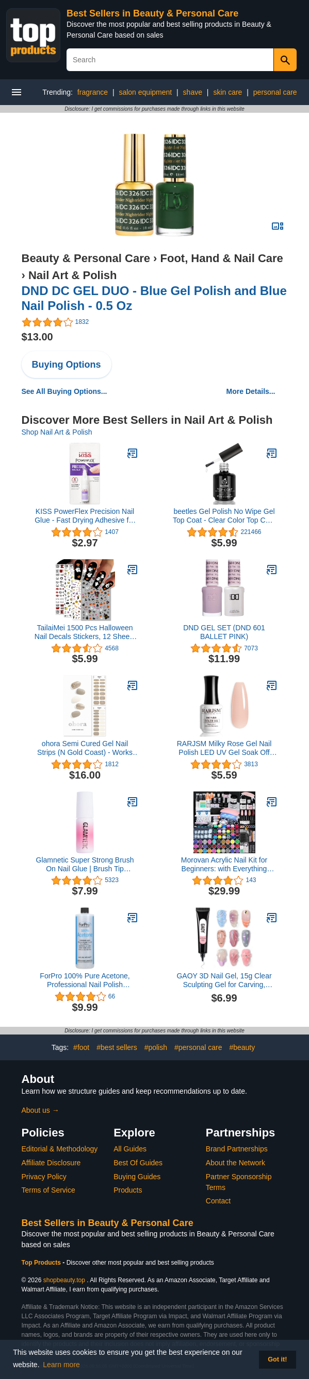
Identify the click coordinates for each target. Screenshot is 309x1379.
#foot (81, 1047)
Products (127, 1190)
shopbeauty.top (64, 1280)
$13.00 (37, 336)
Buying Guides (136, 1177)
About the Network (235, 1163)
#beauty (242, 1047)
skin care (227, 92)
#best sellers (116, 1047)
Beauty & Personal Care (86, 258)
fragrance (92, 92)
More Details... (250, 391)
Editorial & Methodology (60, 1149)
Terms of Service (48, 1190)
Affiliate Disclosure (51, 1163)
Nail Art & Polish (72, 275)
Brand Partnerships (237, 1149)
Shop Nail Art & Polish (57, 432)
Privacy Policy (44, 1177)
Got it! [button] (277, 1359)
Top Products (42, 1262)
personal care (275, 92)
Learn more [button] (61, 1364)
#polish (155, 1047)
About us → (40, 1110)
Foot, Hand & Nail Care (221, 258)
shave (192, 92)
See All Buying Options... (64, 391)
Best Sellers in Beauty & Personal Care (152, 13)
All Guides (130, 1149)
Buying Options (66, 364)
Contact (218, 1201)
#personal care (198, 1047)
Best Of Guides (137, 1163)
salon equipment (145, 92)
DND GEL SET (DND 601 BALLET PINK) (224, 632)
